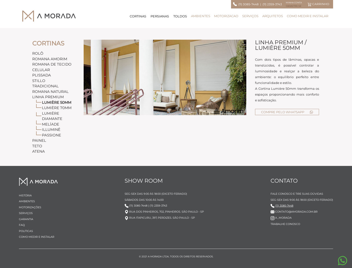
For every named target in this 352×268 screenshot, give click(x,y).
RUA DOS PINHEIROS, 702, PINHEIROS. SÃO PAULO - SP (164, 211)
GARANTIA (26, 219)
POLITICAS (26, 231)
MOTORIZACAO (226, 16)
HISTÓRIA (25, 195)
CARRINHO (318, 4)
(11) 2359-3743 (272, 4)
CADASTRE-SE (293, 6)
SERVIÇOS (250, 16)
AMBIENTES (200, 16)
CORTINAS (138, 16)
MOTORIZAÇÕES (30, 207)
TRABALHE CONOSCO (285, 224)
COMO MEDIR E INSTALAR (307, 16)
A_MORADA (281, 217)
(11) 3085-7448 (248, 4)
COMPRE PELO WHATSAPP (287, 112)
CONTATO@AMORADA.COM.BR (294, 211)
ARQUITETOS (272, 16)
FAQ (22, 225)
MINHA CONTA (294, 2)
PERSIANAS (160, 16)
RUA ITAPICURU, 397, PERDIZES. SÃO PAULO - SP (160, 217)
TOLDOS (180, 16)
